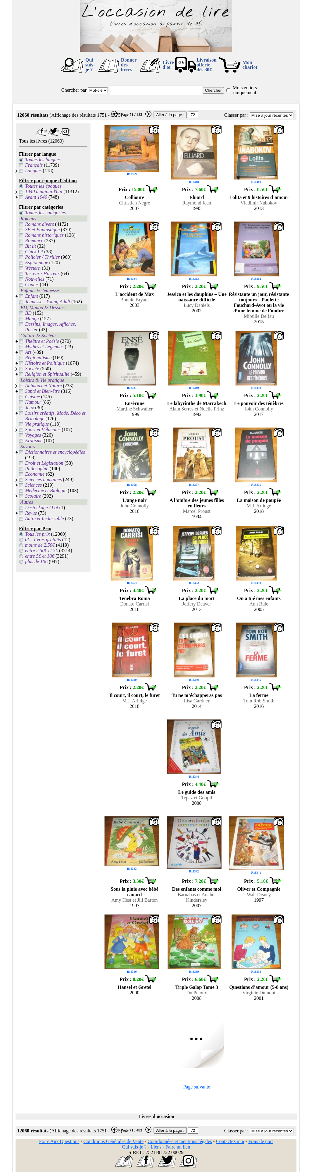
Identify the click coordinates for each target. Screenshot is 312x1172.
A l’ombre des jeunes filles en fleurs (196, 503)
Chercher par (74, 90)
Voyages (33, 435)
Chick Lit (34, 251)
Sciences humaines (43, 479)
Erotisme (33, 440)
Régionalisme (38, 357)
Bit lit (30, 246)
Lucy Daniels (197, 305)
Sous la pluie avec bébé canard (134, 891)
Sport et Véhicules (42, 429)
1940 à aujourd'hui (43, 191)
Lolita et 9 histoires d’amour (258, 197)
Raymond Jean (196, 202)
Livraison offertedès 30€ (207, 64)
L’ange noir (134, 500)
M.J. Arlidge (258, 505)
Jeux (29, 407)
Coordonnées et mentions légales (180, 1141)
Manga (32, 318)
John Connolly (259, 408)
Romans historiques (44, 235)
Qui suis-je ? (90, 64)
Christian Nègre (134, 202)
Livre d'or (168, 65)
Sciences (33, 485)
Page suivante (196, 1086)
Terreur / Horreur (42, 273)
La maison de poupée (259, 500)
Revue (31, 513)
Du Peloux (196, 992)
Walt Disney (259, 894)
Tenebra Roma (134, 598)
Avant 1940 (36, 197)
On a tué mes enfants (259, 598)
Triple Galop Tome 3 (196, 987)
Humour (33, 402)
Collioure (134, 197)
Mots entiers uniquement (244, 90)
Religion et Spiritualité (47, 374)
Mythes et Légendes (44, 346)
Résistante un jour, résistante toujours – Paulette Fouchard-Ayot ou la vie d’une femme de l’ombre (259, 302)
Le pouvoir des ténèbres (259, 403)
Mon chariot (250, 65)
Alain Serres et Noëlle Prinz (196, 408)
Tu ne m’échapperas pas (197, 695)
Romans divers (39, 224)
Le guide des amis (196, 792)
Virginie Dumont (258, 992)
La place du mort (197, 598)
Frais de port (260, 1141)
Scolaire (33, 496)
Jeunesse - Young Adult (47, 301)
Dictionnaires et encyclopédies (55, 452)
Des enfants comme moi (196, 889)
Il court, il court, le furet (134, 695)
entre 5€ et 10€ (39, 556)
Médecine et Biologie (45, 490)
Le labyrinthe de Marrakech (196, 403)
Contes (31, 284)
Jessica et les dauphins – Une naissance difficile (196, 297)
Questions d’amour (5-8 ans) (259, 987)
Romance (34, 240)
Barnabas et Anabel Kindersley (196, 897)
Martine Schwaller (134, 408)
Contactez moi (230, 1141)
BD (28, 313)
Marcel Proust (196, 511)
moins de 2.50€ (40, 545)
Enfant (31, 296)
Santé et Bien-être (42, 391)
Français (34, 165)
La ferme (258, 695)
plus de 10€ (36, 561)
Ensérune (134, 403)
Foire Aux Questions (59, 1141)
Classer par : (236, 115)
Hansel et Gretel (134, 987)
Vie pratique (37, 424)
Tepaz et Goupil (196, 797)
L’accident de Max (134, 294)
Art (28, 352)
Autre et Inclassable (44, 518)
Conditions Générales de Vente (113, 1141)
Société (32, 368)
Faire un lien (177, 1146)
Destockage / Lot (41, 507)
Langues (33, 170)
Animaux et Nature (43, 385)
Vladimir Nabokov (258, 202)
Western (33, 268)
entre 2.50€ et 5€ (41, 550)
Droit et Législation (44, 463)
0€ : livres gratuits (43, 539)
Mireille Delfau (259, 316)
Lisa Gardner (197, 700)
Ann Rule (259, 603)
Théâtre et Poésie (42, 341)
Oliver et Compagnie (259, 889)
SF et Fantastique (42, 229)
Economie (34, 474)
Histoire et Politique (45, 363)
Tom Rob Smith (258, 700)
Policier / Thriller (42, 257)
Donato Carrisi (134, 603)
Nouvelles (34, 279)
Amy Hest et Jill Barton (135, 900)
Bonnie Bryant (134, 299)
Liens (156, 1146)
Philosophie (36, 468)
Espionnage (36, 262)
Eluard (196, 197)
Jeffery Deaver (196, 603)
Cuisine (32, 396)
